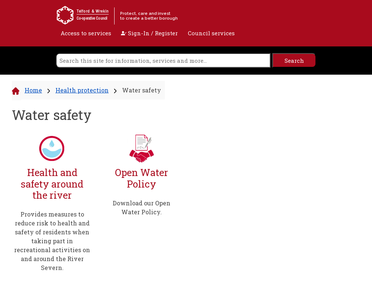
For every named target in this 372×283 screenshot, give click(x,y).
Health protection (82, 90)
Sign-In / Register (149, 33)
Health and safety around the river (52, 184)
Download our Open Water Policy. (141, 207)
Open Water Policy (141, 178)
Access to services (86, 33)
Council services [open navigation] (211, 33)
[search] (163, 60)
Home (33, 90)
